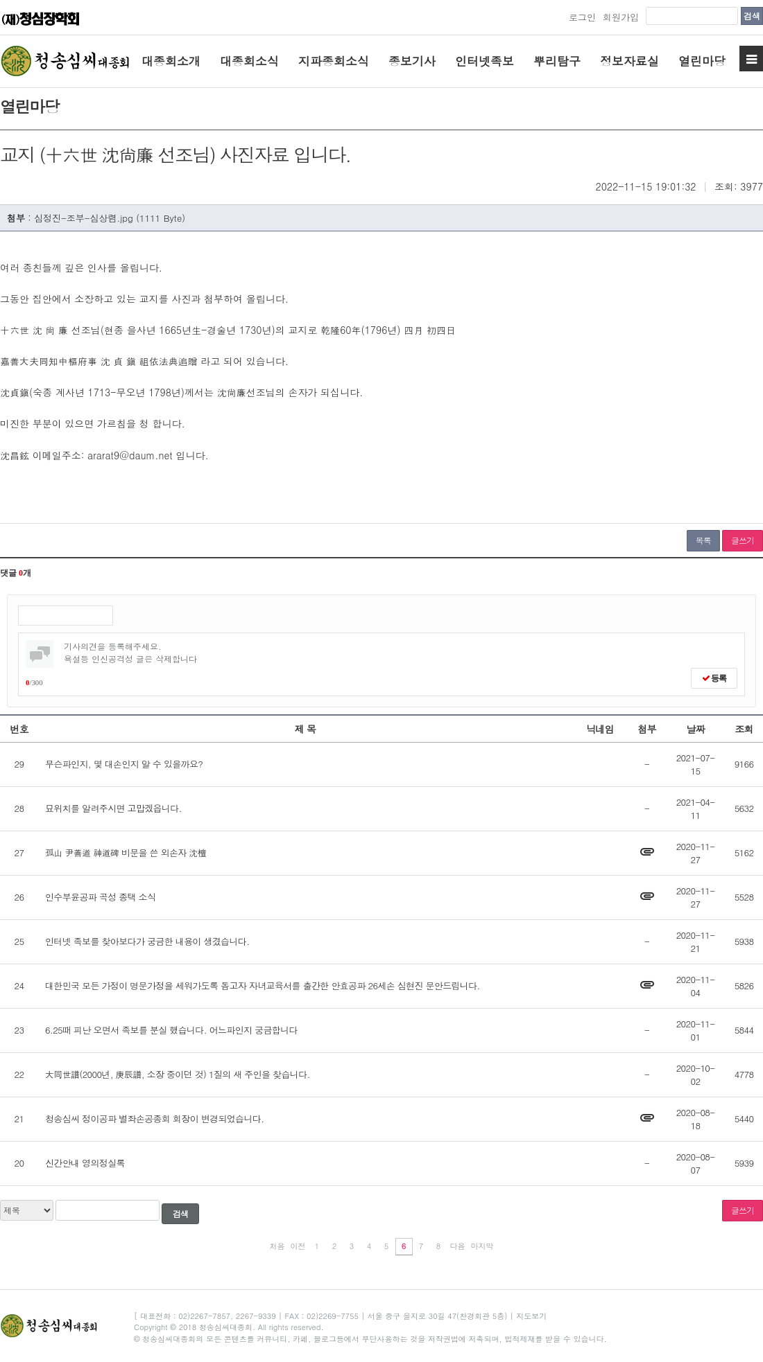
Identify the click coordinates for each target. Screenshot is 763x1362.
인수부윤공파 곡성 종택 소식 (100, 896)
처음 (277, 1246)
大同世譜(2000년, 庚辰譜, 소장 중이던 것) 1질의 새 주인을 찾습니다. (177, 1074)
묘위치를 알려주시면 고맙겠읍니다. (113, 808)
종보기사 (412, 61)
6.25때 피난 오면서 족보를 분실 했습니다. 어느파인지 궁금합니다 (171, 1029)
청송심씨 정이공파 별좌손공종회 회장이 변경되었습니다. (154, 1118)
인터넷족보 (484, 61)
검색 (752, 15)
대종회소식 (249, 61)
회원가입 (621, 17)
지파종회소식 (333, 61)
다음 (457, 1246)
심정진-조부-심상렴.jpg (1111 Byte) (109, 217)
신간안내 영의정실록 (85, 1162)
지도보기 (531, 1316)
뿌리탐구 (557, 61)
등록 (714, 678)
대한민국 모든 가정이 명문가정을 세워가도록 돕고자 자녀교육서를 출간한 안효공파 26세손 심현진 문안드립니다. (262, 985)
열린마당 (702, 61)
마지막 (482, 1246)
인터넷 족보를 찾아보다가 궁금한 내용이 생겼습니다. (147, 941)
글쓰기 (742, 540)
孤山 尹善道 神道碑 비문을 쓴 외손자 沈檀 (125, 852)
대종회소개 (171, 61)
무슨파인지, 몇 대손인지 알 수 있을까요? (124, 763)
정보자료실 (629, 61)
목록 (703, 540)
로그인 (582, 17)
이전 (298, 1246)
